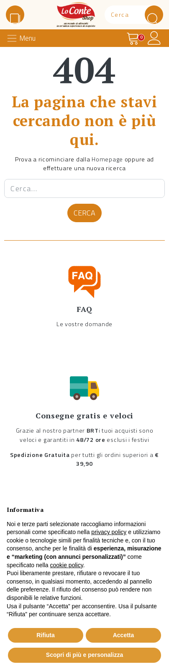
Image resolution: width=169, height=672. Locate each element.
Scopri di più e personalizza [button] (84, 654)
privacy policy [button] (108, 532)
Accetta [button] (123, 635)
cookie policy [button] (66, 565)
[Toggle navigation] (23, 38)
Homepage (107, 159)
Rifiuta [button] (45, 635)
